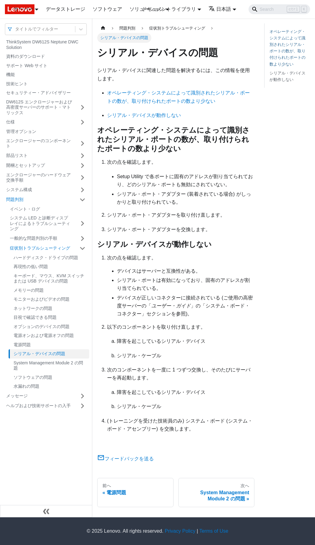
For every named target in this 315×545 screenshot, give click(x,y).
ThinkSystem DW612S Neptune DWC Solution (42, 44)
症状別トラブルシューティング (40, 248)
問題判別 (14, 199)
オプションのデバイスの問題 (42, 326)
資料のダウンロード (25, 56)
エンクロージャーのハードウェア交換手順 (38, 177)
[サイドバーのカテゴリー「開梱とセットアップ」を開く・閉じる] (82, 165)
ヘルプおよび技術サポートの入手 (38, 405)
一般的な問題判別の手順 (33, 238)
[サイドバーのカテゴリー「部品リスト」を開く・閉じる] (82, 156)
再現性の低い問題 (31, 266)
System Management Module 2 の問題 (48, 365)
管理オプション (21, 131)
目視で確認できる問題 (35, 317)
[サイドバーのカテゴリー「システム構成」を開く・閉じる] (82, 190)
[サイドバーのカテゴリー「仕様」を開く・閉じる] (82, 122)
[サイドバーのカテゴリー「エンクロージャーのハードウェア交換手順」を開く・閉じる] (82, 177)
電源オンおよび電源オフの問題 (44, 335)
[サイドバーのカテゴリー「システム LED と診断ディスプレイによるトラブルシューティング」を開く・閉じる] (82, 224)
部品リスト (17, 155)
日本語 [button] (220, 9)
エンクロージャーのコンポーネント (38, 143)
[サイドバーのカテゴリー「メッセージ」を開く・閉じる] (82, 396)
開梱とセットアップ (25, 165)
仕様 (10, 121)
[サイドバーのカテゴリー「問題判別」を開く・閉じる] (82, 200)
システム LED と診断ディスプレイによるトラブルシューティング (40, 223)
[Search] (279, 9)
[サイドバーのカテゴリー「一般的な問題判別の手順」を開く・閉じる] (82, 238)
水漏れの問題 (26, 386)
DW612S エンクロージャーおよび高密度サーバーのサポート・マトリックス (39, 107)
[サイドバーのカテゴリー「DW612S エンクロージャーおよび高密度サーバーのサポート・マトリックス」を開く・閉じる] (82, 108)
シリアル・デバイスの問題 (39, 353)
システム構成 (19, 189)
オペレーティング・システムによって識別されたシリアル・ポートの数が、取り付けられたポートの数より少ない (287, 47)
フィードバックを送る (125, 458)
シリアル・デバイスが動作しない (144, 115)
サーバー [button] (23, 9)
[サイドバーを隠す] (46, 511)
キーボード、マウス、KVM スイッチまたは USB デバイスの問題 (49, 278)
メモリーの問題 (29, 290)
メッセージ (17, 395)
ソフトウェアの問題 (33, 377)
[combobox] (15, 29)
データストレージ (65, 9)
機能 (10, 74)
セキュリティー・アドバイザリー (38, 92)
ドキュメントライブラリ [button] (169, 9)
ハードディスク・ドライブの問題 (46, 257)
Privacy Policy (180, 531)
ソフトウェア (107, 9)
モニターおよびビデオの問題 (42, 299)
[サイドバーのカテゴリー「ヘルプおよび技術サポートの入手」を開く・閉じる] (82, 406)
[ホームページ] (103, 28)
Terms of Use (213, 531)
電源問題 (22, 344)
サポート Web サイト (26, 65)
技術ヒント (17, 83)
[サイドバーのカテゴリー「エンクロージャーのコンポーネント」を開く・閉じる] (82, 143)
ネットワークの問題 (33, 308)
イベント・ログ (25, 208)
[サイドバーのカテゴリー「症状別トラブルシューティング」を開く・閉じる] (82, 248)
